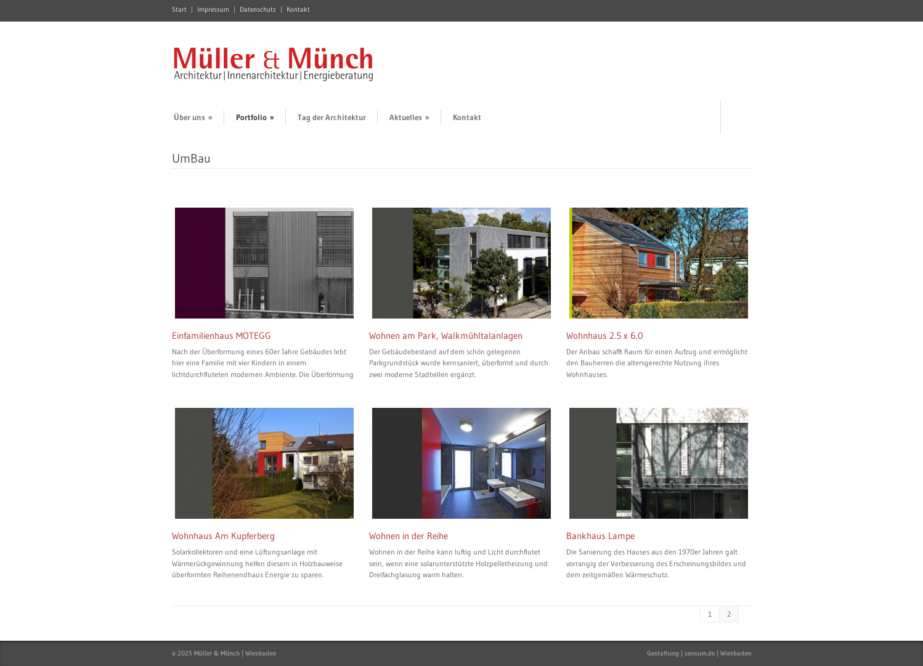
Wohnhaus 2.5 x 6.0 (604, 335)
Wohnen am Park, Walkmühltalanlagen (445, 335)
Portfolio (255, 117)
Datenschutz (258, 9)
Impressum (213, 9)
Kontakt (298, 9)
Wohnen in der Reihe (408, 536)
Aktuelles (409, 117)
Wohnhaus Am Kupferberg (223, 536)
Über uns (193, 117)
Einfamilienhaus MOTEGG (221, 335)
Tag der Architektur (332, 117)
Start (179, 9)
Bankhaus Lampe (600, 536)
